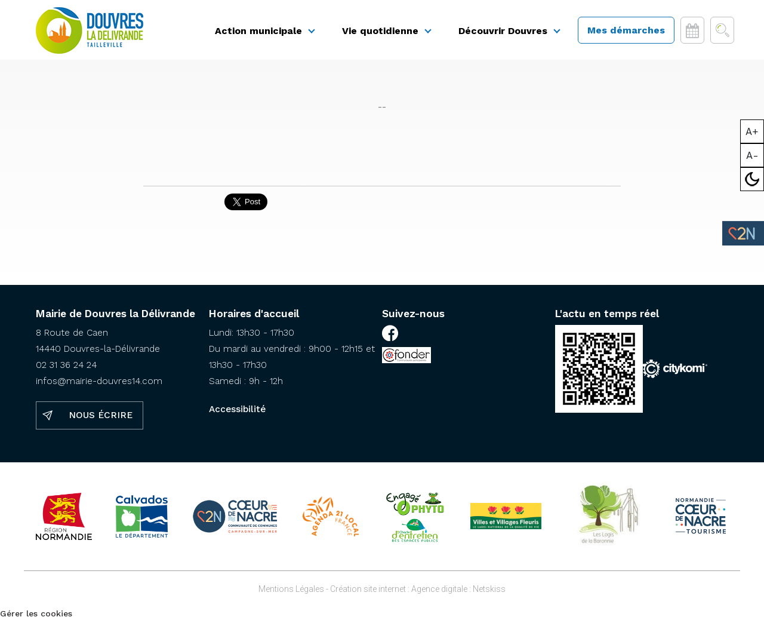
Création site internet (368, 589)
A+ (752, 131)
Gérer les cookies (36, 613)
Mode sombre (752, 179)
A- (752, 155)
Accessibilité (237, 409)
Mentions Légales (291, 589)
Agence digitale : (442, 589)
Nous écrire (101, 415)
